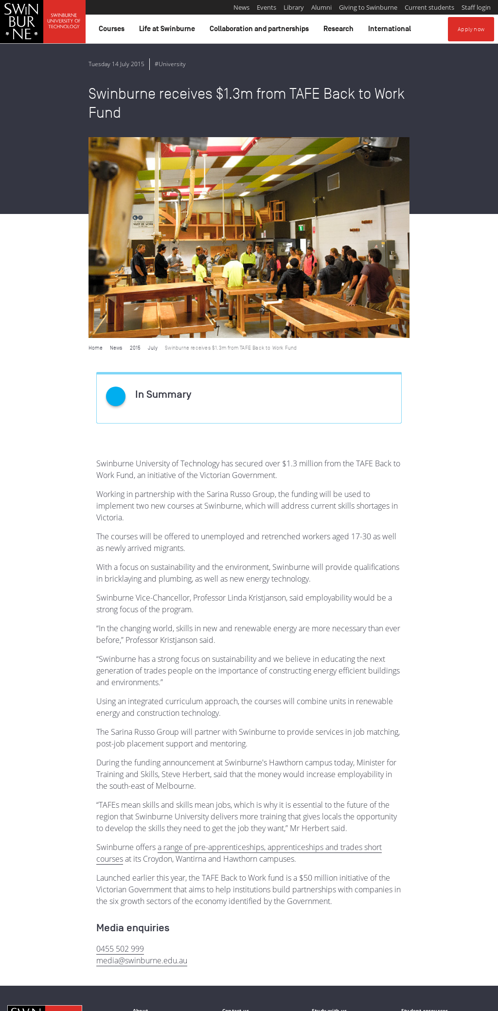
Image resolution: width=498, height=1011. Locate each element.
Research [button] (339, 31)
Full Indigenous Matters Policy (292, 961)
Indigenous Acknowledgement (44, 950)
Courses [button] (113, 31)
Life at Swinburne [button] (168, 31)
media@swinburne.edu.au (141, 759)
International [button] (391, 31)
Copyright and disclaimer (81, 999)
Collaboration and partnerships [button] (261, 31)
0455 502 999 (120, 748)
